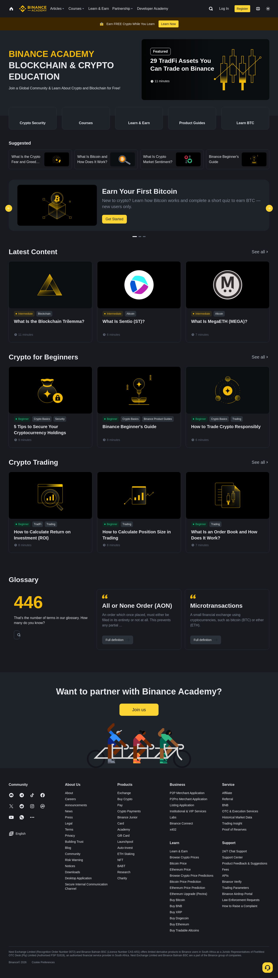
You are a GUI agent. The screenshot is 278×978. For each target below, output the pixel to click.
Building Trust (74, 841)
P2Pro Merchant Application (188, 799)
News (69, 811)
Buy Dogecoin (179, 918)
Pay (119, 805)
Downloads (72, 872)
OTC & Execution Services (240, 811)
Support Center (232, 857)
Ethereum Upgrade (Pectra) (188, 894)
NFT (120, 860)
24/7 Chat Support (234, 851)
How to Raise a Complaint (239, 906)
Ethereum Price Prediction (187, 888)
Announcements (76, 805)
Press (69, 817)
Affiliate (227, 793)
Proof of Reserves (234, 829)
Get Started (114, 219)
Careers (70, 799)
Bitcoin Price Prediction (185, 881)
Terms (69, 829)
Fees (225, 869)
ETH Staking (125, 854)
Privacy (70, 835)
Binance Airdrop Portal (237, 894)
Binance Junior (127, 817)
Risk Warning (74, 860)
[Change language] (258, 9)
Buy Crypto (124, 799)
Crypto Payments (129, 811)
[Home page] (33, 8)
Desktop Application (78, 878)
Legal (68, 823)
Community (72, 854)
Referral (227, 799)
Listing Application (182, 805)
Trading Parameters (235, 888)
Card (120, 823)
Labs (173, 817)
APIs (225, 875)
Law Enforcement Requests (241, 900)
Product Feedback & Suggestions (244, 863)
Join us (139, 709)
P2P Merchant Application (187, 793)
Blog (68, 847)
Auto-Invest (125, 847)
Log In (224, 8)
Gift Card (123, 835)
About (69, 793)
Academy (123, 829)
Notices (70, 866)
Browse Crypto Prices (184, 857)
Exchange (124, 793)
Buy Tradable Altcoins (184, 930)
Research (123, 872)
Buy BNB (176, 906)
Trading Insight (232, 823)
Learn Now (168, 24)
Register (242, 8)
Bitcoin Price (178, 863)
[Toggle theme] (268, 8)
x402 (173, 829)
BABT (121, 866)
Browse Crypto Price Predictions (191, 875)
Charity (122, 878)
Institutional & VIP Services (188, 811)
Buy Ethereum (179, 924)
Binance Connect (181, 823)
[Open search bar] (209, 9)
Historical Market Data (237, 817)
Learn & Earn (179, 851)
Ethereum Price (180, 869)
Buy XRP (176, 912)
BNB (225, 805)
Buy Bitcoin (177, 900)
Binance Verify (232, 881)
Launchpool (125, 841)
